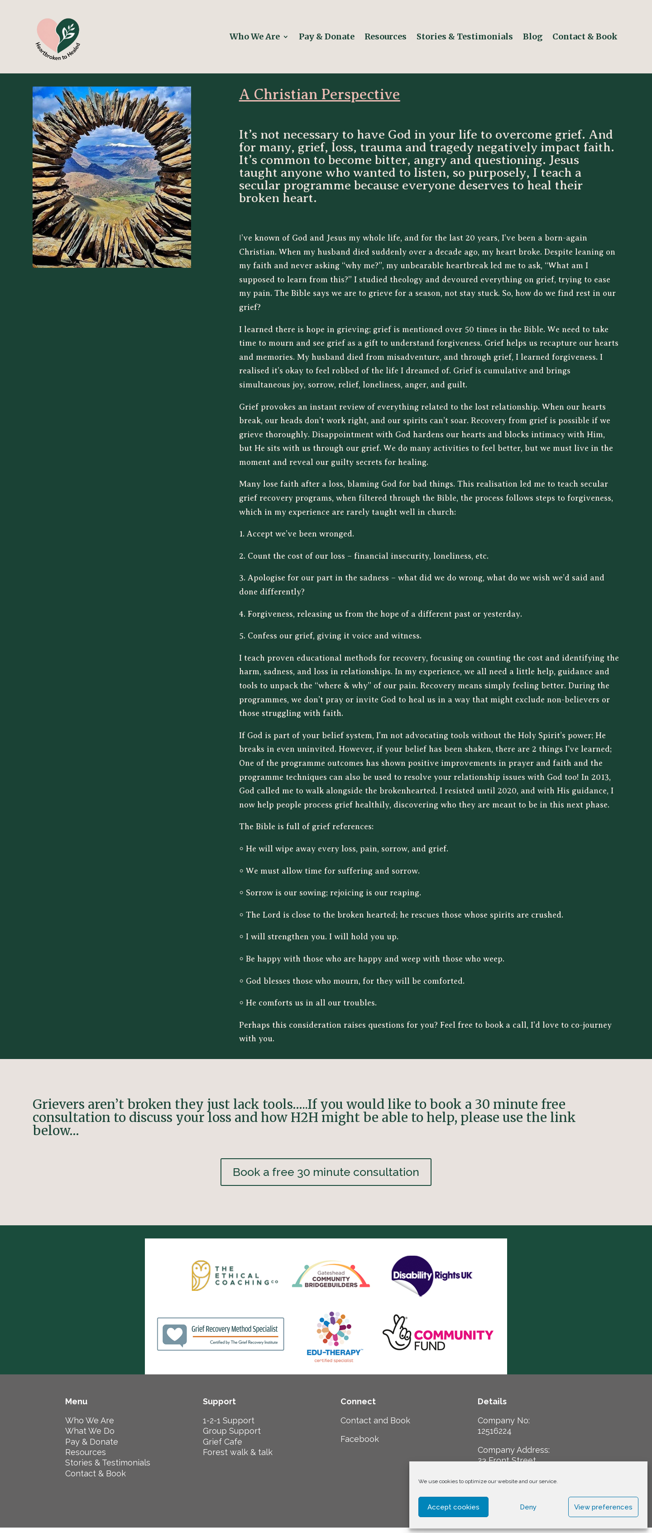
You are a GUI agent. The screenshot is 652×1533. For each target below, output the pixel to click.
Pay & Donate (327, 36)
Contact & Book (585, 36)
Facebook (359, 1444)
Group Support (232, 1436)
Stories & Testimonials (465, 36)
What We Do (90, 1436)
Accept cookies (453, 1507)
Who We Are (255, 36)
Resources (385, 36)
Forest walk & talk (238, 1457)
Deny (528, 1507)
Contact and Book (375, 1425)
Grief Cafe (222, 1446)
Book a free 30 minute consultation (326, 1175)
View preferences (603, 1507)
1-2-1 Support (228, 1425)
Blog (532, 36)
